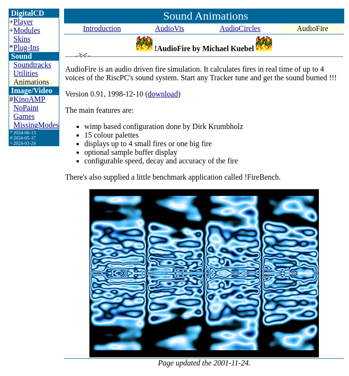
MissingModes (36, 125)
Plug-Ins (26, 47)
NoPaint (25, 108)
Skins (22, 39)
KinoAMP (29, 99)
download (163, 94)
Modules (26, 30)
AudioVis (169, 28)
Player (23, 22)
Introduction (102, 28)
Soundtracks (32, 65)
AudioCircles (239, 28)
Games (23, 116)
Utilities (25, 73)
